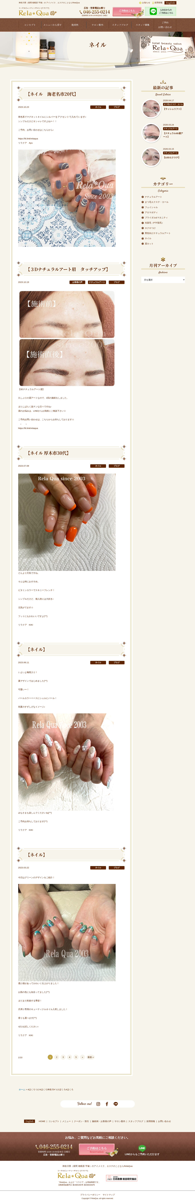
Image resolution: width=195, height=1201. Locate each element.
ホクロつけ (150, 228)
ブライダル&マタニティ (156, 217)
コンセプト (30, 24)
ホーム (22, 1089)
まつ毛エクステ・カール (173, 104)
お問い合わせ (164, 1121)
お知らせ (144, 3)
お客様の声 (77, 282)
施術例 (74, 24)
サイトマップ (109, 1195)
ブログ (117, 107)
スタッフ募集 (142, 24)
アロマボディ (151, 212)
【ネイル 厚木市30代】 (48, 453)
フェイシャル (151, 207)
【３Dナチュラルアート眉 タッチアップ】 (68, 269)
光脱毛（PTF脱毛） (154, 222)
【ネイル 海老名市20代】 (52, 94)
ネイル (98, 107)
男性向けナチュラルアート (158, 233)
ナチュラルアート (97, 282)
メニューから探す (52, 24)
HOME (42, 1121)
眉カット (149, 243)
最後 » (91, 1057)
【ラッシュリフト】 (172, 109)
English (170, 2)
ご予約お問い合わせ (165, 25)
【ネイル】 (36, 649)
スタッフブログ (120, 24)
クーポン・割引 (81, 1121)
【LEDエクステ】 (171, 157)
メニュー (66, 1121)
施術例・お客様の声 (101, 1121)
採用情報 (157, 3)
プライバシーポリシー (90, 1195)
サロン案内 (97, 24)
